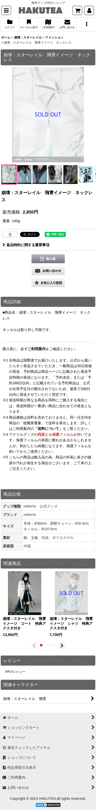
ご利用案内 (37, 349)
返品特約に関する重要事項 (26, 245)
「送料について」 (48, 429)
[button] (6, 10)
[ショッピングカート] (77, 10)
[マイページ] (89, 10)
